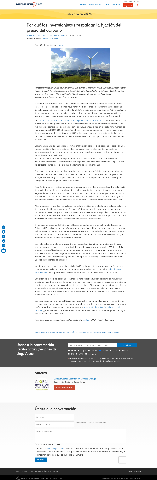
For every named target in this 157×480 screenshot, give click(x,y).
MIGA (55, 478)
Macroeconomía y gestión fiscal (74, 332)
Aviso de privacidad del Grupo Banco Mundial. (102, 361)
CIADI (60, 478)
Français (45, 38)
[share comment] (3, 250)
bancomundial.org (131, 1)
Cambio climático (41, 332)
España (89, 332)
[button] (138, 5)
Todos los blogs (95, 5)
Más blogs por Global (64, 387)
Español (38, 38)
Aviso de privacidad (56, 448)
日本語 (81, 354)
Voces (87, 14)
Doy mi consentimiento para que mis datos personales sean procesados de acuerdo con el (102, 359)
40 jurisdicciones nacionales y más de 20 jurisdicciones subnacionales (72, 120)
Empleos (48, 471)
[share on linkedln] (3, 241)
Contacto (116, 5)
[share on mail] (3, 227)
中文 (56, 38)
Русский (125, 351)
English (60, 45)
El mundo (115, 332)
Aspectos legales (21, 471)
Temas (107, 5)
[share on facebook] (3, 232)
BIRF (42, 478)
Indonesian (92, 354)
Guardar (40, 460)
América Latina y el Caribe (102, 332)
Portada (82, 5)
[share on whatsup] (3, 245)
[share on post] (3, 236)
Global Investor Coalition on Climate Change (46, 35)
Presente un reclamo (134, 471)
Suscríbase (127, 345)
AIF (47, 478)
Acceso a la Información (36, 471)
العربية (51, 38)
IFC (51, 478)
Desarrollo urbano (55, 332)
